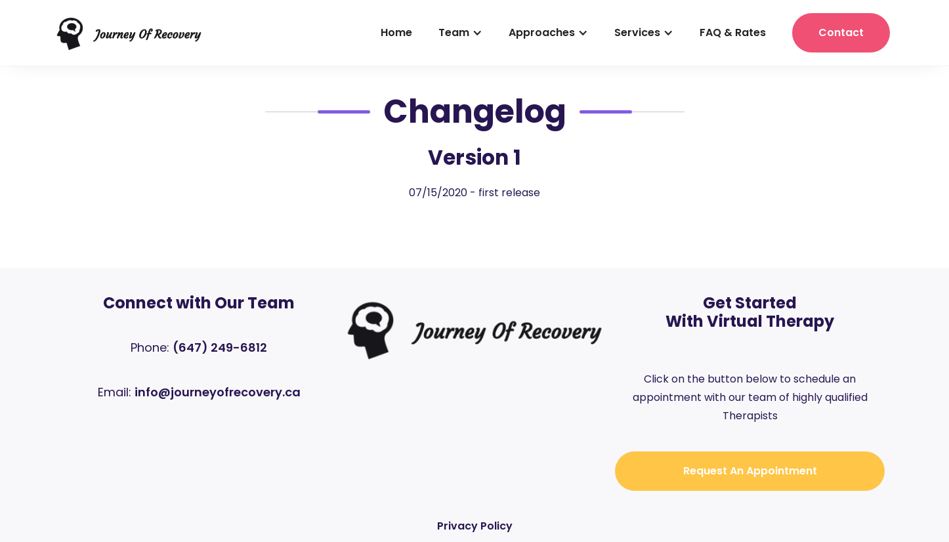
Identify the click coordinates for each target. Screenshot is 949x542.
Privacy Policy (475, 525)
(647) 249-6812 (220, 347)
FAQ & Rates (733, 32)
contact (841, 32)
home (396, 32)
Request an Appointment (750, 470)
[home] (129, 32)
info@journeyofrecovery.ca (218, 392)
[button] (460, 32)
